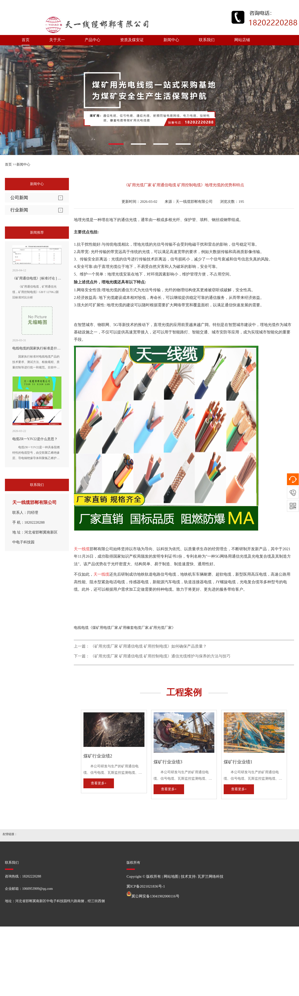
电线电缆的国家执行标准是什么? (37, 348)
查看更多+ (99, 783)
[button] (116, 144)
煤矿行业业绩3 (168, 761)
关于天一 (57, 40)
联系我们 (207, 40)
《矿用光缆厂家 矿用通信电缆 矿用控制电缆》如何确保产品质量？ (149, 646)
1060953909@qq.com (37, 889)
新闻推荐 (37, 232)
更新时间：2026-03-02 (139, 202)
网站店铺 (242, 40)
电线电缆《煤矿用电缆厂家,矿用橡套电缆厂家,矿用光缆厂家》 (124, 628)
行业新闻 (19, 209)
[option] (149, 100)
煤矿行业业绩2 (97, 756)
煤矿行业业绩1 (238, 761)
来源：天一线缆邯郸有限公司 (189, 202)
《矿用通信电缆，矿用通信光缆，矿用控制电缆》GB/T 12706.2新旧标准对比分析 (35, 292)
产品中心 (92, 40)
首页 (26, 40)
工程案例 (184, 692)
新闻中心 (171, 40)
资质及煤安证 (132, 40)
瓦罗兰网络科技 (210, 876)
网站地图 (171, 876)
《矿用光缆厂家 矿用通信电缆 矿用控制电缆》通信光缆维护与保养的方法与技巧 (160, 656)
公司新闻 (19, 197)
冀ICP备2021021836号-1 (145, 886)
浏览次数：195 (232, 202)
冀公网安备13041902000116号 (155, 896)
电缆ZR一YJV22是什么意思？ (35, 439)
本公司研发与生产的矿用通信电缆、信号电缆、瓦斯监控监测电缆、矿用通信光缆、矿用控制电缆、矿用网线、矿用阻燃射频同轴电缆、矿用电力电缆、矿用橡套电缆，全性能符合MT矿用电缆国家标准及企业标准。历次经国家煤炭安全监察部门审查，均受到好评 (113, 770)
